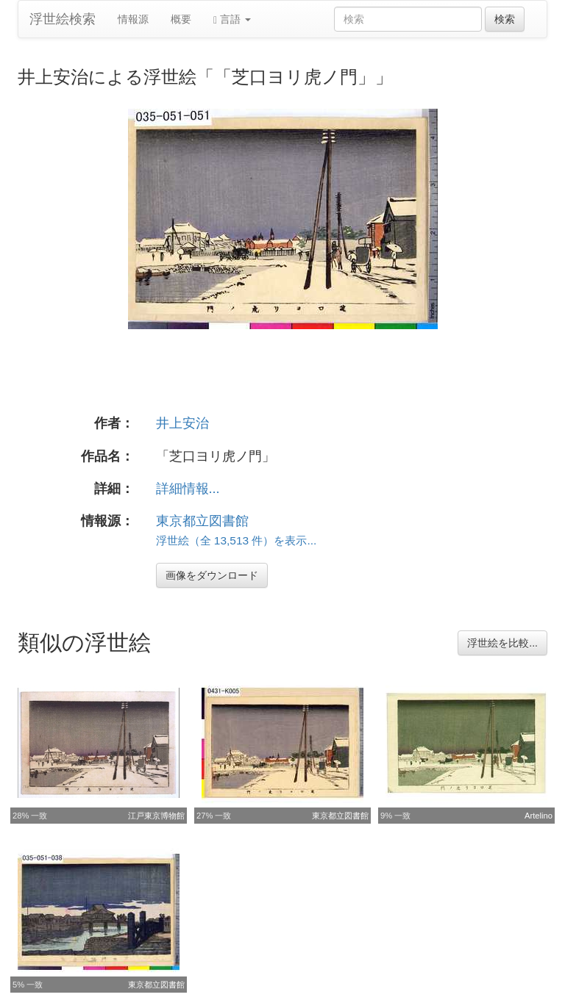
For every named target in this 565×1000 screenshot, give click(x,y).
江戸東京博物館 (156, 815)
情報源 (133, 19)
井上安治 (182, 423)
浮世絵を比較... (502, 643)
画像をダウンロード (212, 575)
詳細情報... (188, 488)
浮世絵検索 (62, 19)
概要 (181, 19)
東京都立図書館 (202, 521)
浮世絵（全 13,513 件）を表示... (236, 540)
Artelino (538, 815)
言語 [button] (232, 19)
